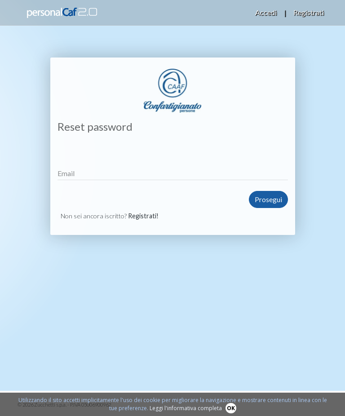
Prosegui (268, 199)
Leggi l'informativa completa (186, 408)
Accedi (266, 12)
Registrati (308, 12)
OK (231, 408)
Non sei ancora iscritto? (110, 216)
